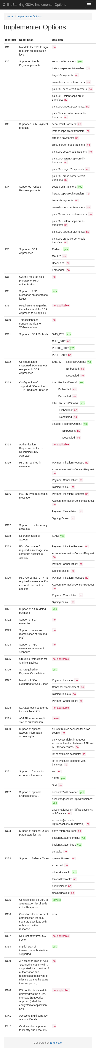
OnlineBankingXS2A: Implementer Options (34, 5)
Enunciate (56, 1042)
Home (10, 16)
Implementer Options (29, 16)
